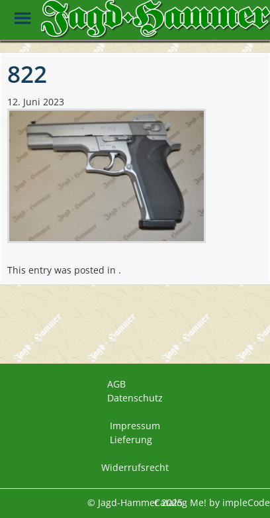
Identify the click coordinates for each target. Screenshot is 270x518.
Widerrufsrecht (135, 467)
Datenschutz (135, 397)
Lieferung (131, 439)
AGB (116, 384)
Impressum (135, 425)
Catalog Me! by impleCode (212, 502)
